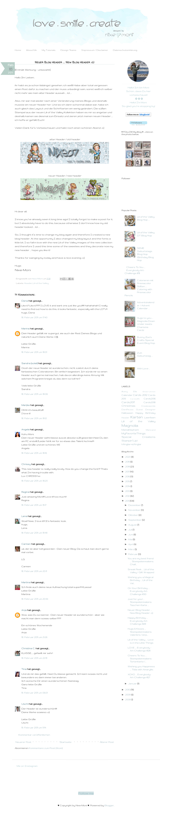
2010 (128, 689)
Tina (23, 669)
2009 (128, 694)
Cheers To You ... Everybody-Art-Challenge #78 (135, 270)
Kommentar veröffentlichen (34, 735)
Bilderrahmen (149, 391)
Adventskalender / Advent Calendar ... (145, 305)
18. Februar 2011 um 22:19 (34, 658)
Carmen (26, 544)
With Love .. (143, 368)
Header (28, 283)
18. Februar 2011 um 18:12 (34, 418)
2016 (127, 476)
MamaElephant (130, 430)
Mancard (150, 430)
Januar (132, 683)
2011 (127, 501)
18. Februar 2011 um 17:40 (34, 317)
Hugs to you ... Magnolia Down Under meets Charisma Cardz (146, 324)
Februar (133, 554)
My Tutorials (49, 50)
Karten (136, 417)
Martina (25, 582)
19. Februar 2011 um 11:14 (33, 727)
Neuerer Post (23, 742)
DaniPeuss (127, 409)
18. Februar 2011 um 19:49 (34, 532)
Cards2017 (128, 402)
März (131, 549)
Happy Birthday (145, 413)
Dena (24, 301)
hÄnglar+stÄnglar (131, 444)
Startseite (65, 742)
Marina (25, 328)
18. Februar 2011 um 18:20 (34, 480)
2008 (128, 699)
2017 (127, 471)
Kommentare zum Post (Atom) (46, 748)
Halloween (127, 413)
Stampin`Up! (129, 440)
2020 (128, 457)
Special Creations (138, 436)
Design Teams (68, 50)
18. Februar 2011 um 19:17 (33, 505)
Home (18, 50)
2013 (127, 491)
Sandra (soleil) (29, 363)
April (131, 544)
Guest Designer (145, 409)
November (134, 510)
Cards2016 (149, 398)
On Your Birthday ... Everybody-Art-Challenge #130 (139, 591)
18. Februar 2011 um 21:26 (34, 637)
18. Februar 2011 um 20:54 (34, 599)
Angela (25, 429)
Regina (25, 492)
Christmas (128, 405)
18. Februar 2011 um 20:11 (34, 571)
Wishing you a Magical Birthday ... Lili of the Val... (140, 580)
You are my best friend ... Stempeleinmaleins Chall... (141, 561)
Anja (24, 610)
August (132, 524)
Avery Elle (129, 391)
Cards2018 (149, 402)
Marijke (25, 405)
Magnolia (130, 425)
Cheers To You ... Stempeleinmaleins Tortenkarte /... (140, 658)
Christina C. (28, 648)
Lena (24, 516)
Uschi (24, 704)
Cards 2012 (140, 395)
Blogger (109, 805)
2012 (127, 496)
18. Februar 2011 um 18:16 (34, 453)
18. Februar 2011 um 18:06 (34, 394)
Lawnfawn (149, 417)
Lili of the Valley (41, 283)
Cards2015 (135, 399)
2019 (127, 461)
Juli (130, 529)
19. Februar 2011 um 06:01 (34, 692)
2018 (128, 466)
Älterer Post (107, 742)
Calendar (127, 395)
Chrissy (26, 464)
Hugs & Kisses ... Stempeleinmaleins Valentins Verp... (140, 631)
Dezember (134, 505)
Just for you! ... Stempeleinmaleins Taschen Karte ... (140, 602)
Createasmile (148, 406)
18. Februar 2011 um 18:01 (34, 352)
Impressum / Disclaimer (94, 50)
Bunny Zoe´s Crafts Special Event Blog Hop (146, 340)
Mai (130, 539)
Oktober (133, 515)
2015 (127, 481)
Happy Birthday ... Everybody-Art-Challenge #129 (138, 621)
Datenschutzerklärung (125, 50)
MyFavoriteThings (134, 433)
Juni (131, 534)
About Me (31, 50)
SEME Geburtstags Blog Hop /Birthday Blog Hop (145, 254)
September (135, 520)
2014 (128, 486)
